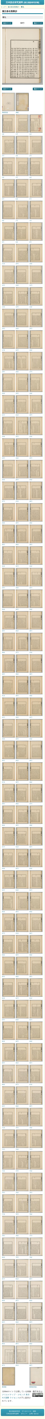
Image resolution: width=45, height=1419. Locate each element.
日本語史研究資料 (22, 2)
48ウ (3, 803)
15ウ (3, 328)
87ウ (3, 1365)
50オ (3, 825)
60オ (17, 976)
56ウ (30, 933)
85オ (30, 1343)
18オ (17, 371)
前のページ (38, 23)
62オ (3, 998)
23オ (3, 436)
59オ (3, 955)
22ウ (17, 436)
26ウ (30, 501)
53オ (3, 868)
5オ (3, 177)
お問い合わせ (34, 1414)
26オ (3, 479)
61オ (30, 998)
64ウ (17, 1041)
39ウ (3, 674)
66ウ (3, 1063)
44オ (3, 739)
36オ (17, 631)
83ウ (30, 1322)
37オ (30, 652)
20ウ (30, 415)
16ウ (17, 350)
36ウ (3, 631)
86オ (3, 1343)
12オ (17, 285)
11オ (3, 263)
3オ (17, 155)
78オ (17, 1235)
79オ (30, 1257)
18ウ (3, 371)
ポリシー (24, 1414)
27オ (17, 501)
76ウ (17, 1214)
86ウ (30, 1365)
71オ (3, 1127)
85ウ (17, 1343)
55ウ (17, 911)
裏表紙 (4, 1387)
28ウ (17, 523)
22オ (30, 436)
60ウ (3, 976)
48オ (17, 803)
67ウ (17, 1084)
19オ (30, 393)
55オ (30, 911)
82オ (30, 1300)
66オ (17, 1063)
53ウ (30, 890)
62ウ (30, 1019)
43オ (30, 739)
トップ (3, 7)
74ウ (30, 1192)
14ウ (30, 328)
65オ (3, 1041)
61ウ (17, 998)
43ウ (17, 739)
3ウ (3, 155)
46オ (30, 782)
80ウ (30, 1279)
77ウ (30, 1235)
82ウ (17, 1300)
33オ (17, 587)
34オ (30, 609)
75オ (17, 1192)
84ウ (3, 1322)
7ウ (17, 220)
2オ (3, 134)
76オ (30, 1214)
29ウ (30, 544)
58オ (30, 955)
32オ (3, 566)
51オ (17, 847)
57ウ (3, 933)
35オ (3, 609)
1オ (30, 134)
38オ (3, 652)
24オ (17, 458)
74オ (3, 1171)
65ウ (30, 1063)
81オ (17, 1279)
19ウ (17, 393)
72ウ (3, 1149)
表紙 (17, 112)
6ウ (3, 199)
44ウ (30, 760)
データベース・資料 (29, 1411)
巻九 (22, 7)
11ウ (30, 285)
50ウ (30, 847)
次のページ (7, 23)
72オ (17, 1149)
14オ (3, 307)
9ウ (3, 242)
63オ (17, 1019)
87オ (17, 1365)
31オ (30, 566)
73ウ (17, 1171)
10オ (30, 263)
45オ (17, 760)
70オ (30, 1127)
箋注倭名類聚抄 (13, 7)
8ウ (30, 242)
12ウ (3, 285)
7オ (30, 220)
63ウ (3, 1019)
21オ (17, 415)
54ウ (3, 890)
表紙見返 (5, 112)
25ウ (17, 479)
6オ (17, 199)
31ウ (17, 566)
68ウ (30, 1106)
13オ (30, 307)
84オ (17, 1322)
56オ (3, 911)
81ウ (3, 1279)
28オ (30, 523)
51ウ (3, 847)
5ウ (30, 199)
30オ (17, 544)
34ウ (17, 609)
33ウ (3, 587)
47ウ (30, 803)
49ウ (17, 825)
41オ (3, 695)
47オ (3, 782)
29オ (3, 523)
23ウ (30, 458)
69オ (17, 1106)
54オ (17, 890)
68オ (3, 1084)
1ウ (17, 134)
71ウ (30, 1149)
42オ (17, 717)
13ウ (17, 307)
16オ (30, 350)
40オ (30, 695)
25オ (30, 479)
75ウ (3, 1192)
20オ (3, 393)
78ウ (3, 1235)
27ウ (3, 501)
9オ (17, 242)
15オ (17, 328)
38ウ (30, 674)
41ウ (30, 717)
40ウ (17, 695)
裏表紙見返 (33, 1387)
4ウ (17, 177)
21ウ (3, 415)
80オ (3, 1257)
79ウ (17, 1257)
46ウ (17, 782)
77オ (3, 1214)
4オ (30, 177)
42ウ (3, 717)
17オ (3, 350)
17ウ (30, 371)
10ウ (17, 263)
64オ (30, 1041)
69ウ (3, 1106)
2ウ (30, 155)
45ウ (3, 760)
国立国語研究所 (14, 1411)
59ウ (30, 976)
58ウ (17, 955)
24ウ (3, 458)
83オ (3, 1300)
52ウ (17, 868)
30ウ (3, 544)
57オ (17, 933)
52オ (30, 868)
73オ (30, 1171)
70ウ (17, 1127)
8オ (3, 220)
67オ (30, 1084)
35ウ (30, 631)
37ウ (17, 652)
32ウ (30, 587)
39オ (17, 674)
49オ (30, 825)
